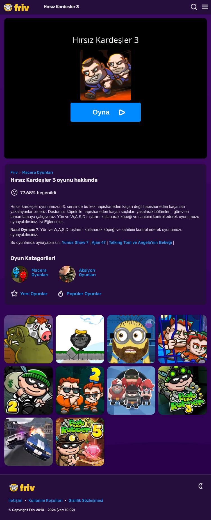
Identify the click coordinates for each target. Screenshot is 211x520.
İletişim (15, 500)
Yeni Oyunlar (33, 293)
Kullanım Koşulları (45, 500)
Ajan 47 (99, 242)
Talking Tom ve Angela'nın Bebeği (141, 242)
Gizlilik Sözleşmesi (86, 500)
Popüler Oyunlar (84, 293)
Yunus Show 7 (75, 242)
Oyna (100, 112)
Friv (21, 7)
